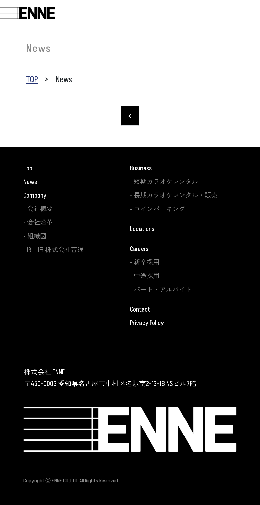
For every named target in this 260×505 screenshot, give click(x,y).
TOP (32, 79)
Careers (139, 249)
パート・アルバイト (163, 289)
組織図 (36, 236)
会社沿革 (40, 222)
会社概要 (40, 209)
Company (34, 195)
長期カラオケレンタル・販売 (175, 195)
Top (27, 168)
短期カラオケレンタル (166, 182)
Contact (140, 309)
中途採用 (146, 276)
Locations (142, 229)
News (30, 182)
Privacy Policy (147, 323)
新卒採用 (146, 262)
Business (141, 168)
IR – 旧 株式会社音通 (55, 250)
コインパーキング (159, 209)
